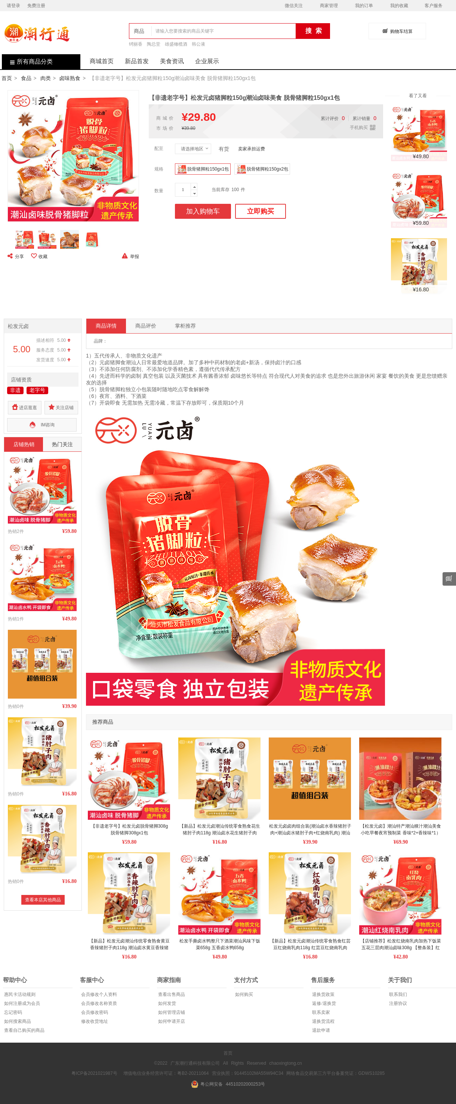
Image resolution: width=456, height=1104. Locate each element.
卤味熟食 (69, 78)
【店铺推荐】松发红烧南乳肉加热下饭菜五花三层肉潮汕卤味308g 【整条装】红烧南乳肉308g (400, 947)
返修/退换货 (323, 1003)
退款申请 (320, 1030)
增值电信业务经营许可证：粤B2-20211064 (166, 1073)
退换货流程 (323, 1021)
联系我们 (397, 994)
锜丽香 (135, 44)
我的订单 (364, 5)
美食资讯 (172, 61)
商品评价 (145, 326)
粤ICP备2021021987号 (94, 1073)
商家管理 (329, 5)
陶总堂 (153, 44)
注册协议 (397, 1003)
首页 (6, 78)
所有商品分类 (27, 61)
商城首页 (102, 61)
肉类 (45, 78)
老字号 (37, 390)
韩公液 (198, 44)
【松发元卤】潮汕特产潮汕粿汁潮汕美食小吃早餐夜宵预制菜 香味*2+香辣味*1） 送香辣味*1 (401, 833)
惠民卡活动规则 (19, 994)
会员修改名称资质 (98, 1003)
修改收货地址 (94, 1021)
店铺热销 (23, 444)
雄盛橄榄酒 (176, 44)
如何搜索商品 (17, 1021)
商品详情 (106, 326)
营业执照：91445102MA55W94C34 (247, 1073)
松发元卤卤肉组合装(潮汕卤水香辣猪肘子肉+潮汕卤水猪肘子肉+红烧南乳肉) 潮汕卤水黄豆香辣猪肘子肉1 (310, 833)
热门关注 (62, 444)
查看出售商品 (171, 994)
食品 (26, 78)
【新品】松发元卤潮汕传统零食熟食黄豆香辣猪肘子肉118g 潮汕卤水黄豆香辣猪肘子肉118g (129, 947)
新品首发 (137, 61)
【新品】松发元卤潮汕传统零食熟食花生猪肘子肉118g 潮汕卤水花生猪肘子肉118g (219, 833)
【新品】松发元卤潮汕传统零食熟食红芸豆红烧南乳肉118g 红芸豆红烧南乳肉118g (310, 947)
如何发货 (166, 1003)
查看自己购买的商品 (23, 1030)
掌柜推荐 (185, 326)
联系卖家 (320, 1012)
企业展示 (207, 61)
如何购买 (243, 994)
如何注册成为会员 (21, 1003)
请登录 (13, 5)
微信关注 (294, 5)
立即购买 (260, 211)
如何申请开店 (171, 1021)
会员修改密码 (94, 1012)
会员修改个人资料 (98, 994)
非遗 (15, 390)
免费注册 (36, 5)
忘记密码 (12, 1012)
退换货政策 (323, 994)
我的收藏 (399, 5)
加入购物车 (203, 211)
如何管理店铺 (171, 1012)
